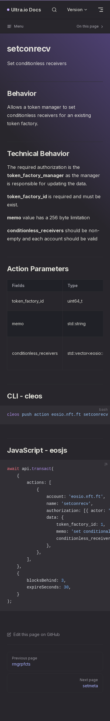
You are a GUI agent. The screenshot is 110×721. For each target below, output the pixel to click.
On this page (90, 26)
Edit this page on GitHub (33, 634)
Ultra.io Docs (26, 10)
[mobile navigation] (101, 9)
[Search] (54, 9)
